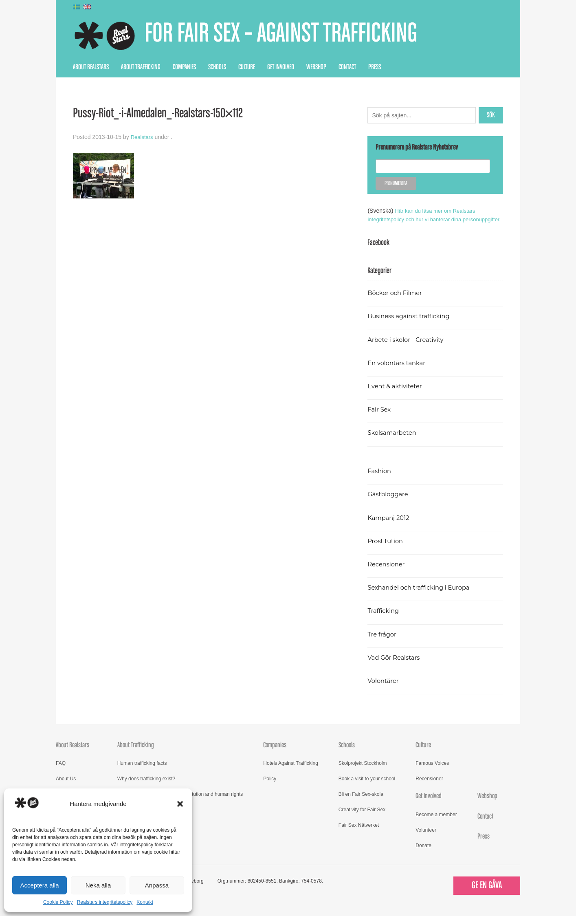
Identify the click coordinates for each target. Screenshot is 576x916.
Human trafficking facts (142, 772)
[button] (180, 804)
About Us (66, 787)
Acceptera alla (39, 885)
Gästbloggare (389, 502)
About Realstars (91, 67)
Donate (423, 854)
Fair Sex (379, 418)
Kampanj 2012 (389, 526)
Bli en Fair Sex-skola (361, 803)
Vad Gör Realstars (395, 666)
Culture (246, 67)
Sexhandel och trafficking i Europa (422, 596)
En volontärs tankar (398, 371)
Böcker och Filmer (396, 301)
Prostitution (386, 549)
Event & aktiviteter (396, 395)
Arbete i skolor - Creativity (408, 348)
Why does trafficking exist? (146, 787)
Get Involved (280, 67)
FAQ (61, 772)
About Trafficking (140, 67)
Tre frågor (382, 643)
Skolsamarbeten (393, 441)
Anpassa (157, 885)
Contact (347, 67)
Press (374, 67)
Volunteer (426, 838)
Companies (184, 67)
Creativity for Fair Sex (362, 818)
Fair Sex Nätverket (359, 834)
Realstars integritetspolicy (105, 902)
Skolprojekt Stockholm (363, 772)
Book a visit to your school (367, 787)
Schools (217, 67)
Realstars (143, 137)
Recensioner (387, 573)
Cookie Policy (58, 902)
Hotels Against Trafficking (290, 772)
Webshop (316, 67)
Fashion (380, 479)
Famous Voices (432, 772)
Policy (269, 787)
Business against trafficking (411, 324)
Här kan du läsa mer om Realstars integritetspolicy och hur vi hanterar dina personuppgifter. (424, 219)
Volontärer (384, 689)
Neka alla (98, 885)
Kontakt (144, 902)
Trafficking (384, 619)
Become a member (436, 823)
